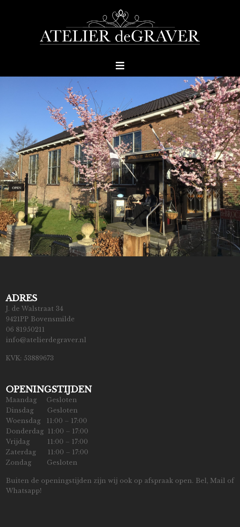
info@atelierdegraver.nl (46, 340)
